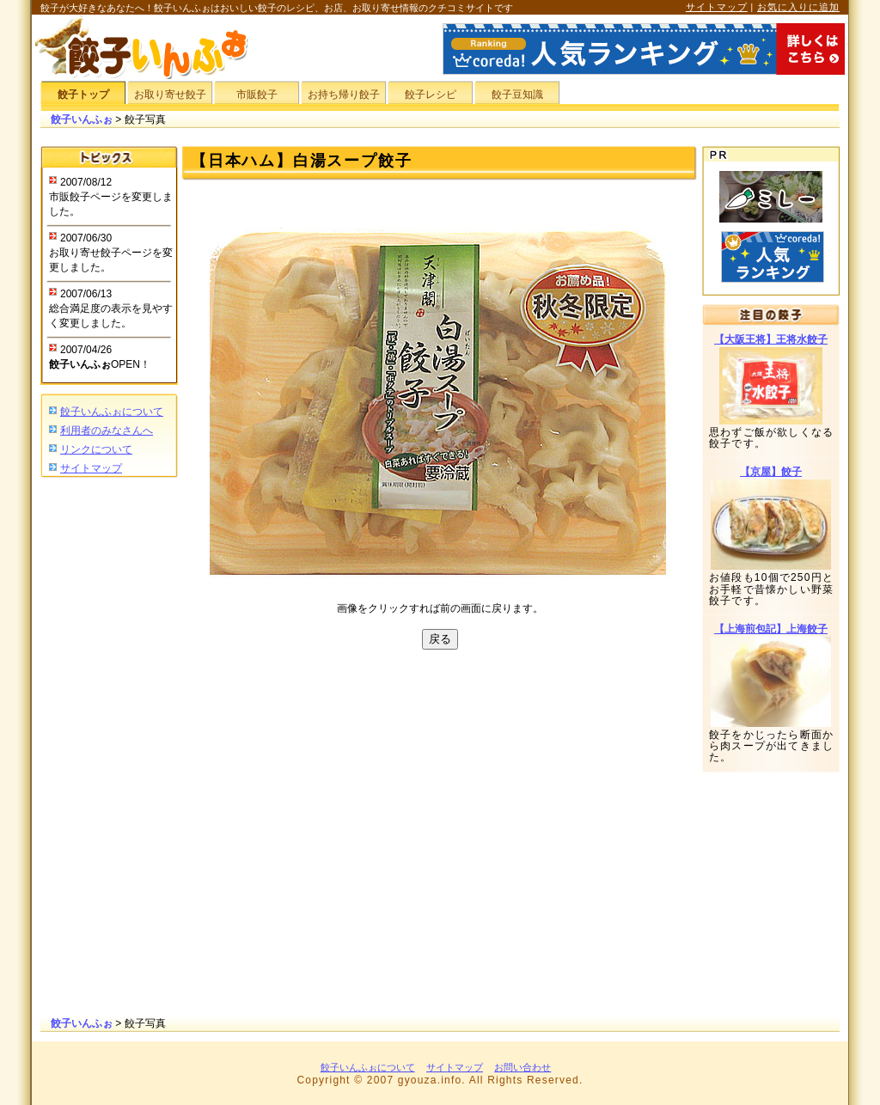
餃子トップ (83, 95)
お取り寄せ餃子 (170, 95)
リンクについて (96, 449)
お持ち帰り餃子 (344, 95)
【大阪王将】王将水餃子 (771, 339)
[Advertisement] (109, 748)
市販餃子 (257, 95)
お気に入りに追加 (798, 7)
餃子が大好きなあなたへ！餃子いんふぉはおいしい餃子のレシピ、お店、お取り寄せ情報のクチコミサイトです (276, 8)
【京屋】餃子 (771, 472)
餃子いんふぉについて (111, 412)
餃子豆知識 (517, 95)
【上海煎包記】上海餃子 (771, 629)
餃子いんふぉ (82, 119)
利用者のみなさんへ (106, 430)
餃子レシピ (430, 95)
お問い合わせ (522, 1067)
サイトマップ (717, 7)
